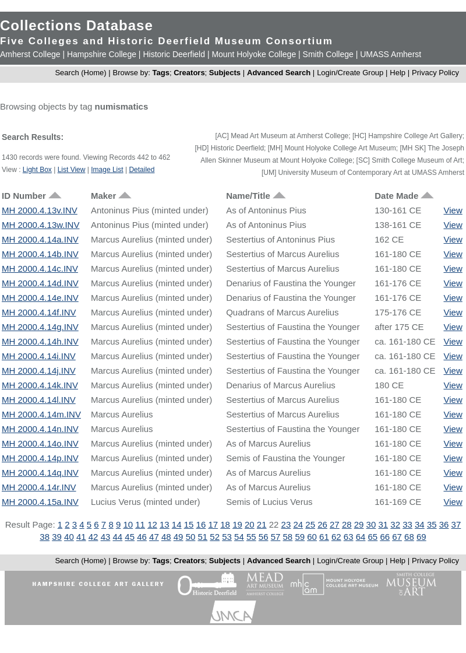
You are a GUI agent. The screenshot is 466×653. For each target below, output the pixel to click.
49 (178, 537)
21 (262, 524)
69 (421, 537)
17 (213, 524)
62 (336, 537)
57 (276, 537)
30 (371, 524)
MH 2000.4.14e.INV (40, 298)
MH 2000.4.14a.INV (40, 239)
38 (45, 537)
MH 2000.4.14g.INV (40, 327)
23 (286, 524)
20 (250, 524)
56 (264, 537)
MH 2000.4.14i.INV (39, 356)
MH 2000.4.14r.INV (39, 487)
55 (251, 537)
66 (385, 537)
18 (225, 524)
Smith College (328, 54)
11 (140, 524)
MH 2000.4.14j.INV (39, 370)
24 (298, 524)
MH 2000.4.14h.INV (40, 341)
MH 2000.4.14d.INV (40, 283)
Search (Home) (80, 72)
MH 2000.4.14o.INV (40, 443)
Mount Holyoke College (253, 54)
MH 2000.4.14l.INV (39, 400)
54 (239, 537)
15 (189, 524)
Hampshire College (101, 54)
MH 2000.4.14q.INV (40, 473)
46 (142, 537)
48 (166, 537)
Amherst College (30, 54)
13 (165, 524)
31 (383, 524)
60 (312, 537)
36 (444, 524)
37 (456, 524)
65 (373, 537)
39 (57, 537)
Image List (107, 170)
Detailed (141, 170)
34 (420, 524)
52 (215, 537)
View (453, 210)
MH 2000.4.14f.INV (39, 312)
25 (310, 524)
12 (152, 524)
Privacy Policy (435, 72)
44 (117, 537)
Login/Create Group (351, 72)
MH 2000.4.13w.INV (40, 225)
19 (237, 524)
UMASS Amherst (390, 54)
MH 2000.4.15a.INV (40, 502)
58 (288, 537)
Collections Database (76, 25)
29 (359, 524)
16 (201, 524)
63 (349, 537)
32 (395, 524)
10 (128, 524)
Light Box (37, 170)
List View (72, 170)
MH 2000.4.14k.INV (40, 385)
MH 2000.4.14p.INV (40, 458)
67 (397, 537)
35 (432, 524)
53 (227, 537)
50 (191, 537)
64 (361, 537)
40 (69, 537)
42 (93, 537)
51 (203, 537)
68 (409, 537)
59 (300, 537)
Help (397, 72)
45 (130, 537)
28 (347, 524)
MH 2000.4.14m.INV (41, 414)
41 (81, 537)
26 (322, 524)
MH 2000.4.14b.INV (40, 254)
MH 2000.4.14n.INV (40, 429)
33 (407, 524)
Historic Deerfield (174, 54)
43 (106, 537)
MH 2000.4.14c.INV (40, 268)
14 (177, 524)
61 (324, 537)
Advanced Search (278, 72)
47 (154, 537)
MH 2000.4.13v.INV (39, 210)
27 (335, 524)
